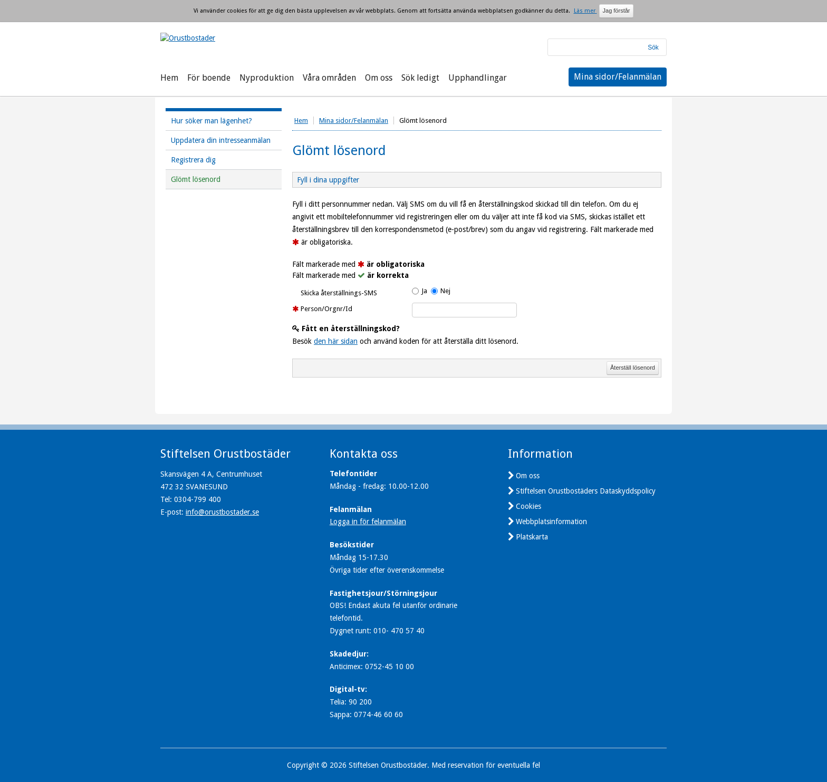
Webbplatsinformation (551, 521)
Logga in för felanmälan (368, 521)
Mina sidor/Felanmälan (617, 77)
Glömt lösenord (195, 179)
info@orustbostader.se (222, 512)
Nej (445, 291)
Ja (424, 291)
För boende (208, 78)
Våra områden (329, 78)
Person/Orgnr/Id (326, 309)
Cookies (528, 506)
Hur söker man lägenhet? (211, 121)
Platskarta (532, 537)
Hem (169, 78)
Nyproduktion (266, 78)
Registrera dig (193, 160)
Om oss (378, 78)
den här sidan (336, 341)
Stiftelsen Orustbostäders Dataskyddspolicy (586, 491)
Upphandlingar (477, 78)
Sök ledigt (420, 78)
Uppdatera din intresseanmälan (221, 140)
